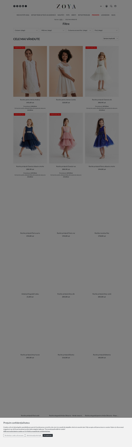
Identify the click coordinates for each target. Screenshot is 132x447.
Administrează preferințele (33, 435)
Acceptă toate (48, 435)
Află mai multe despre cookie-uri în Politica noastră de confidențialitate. (26, 431)
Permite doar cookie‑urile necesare (14, 435)
